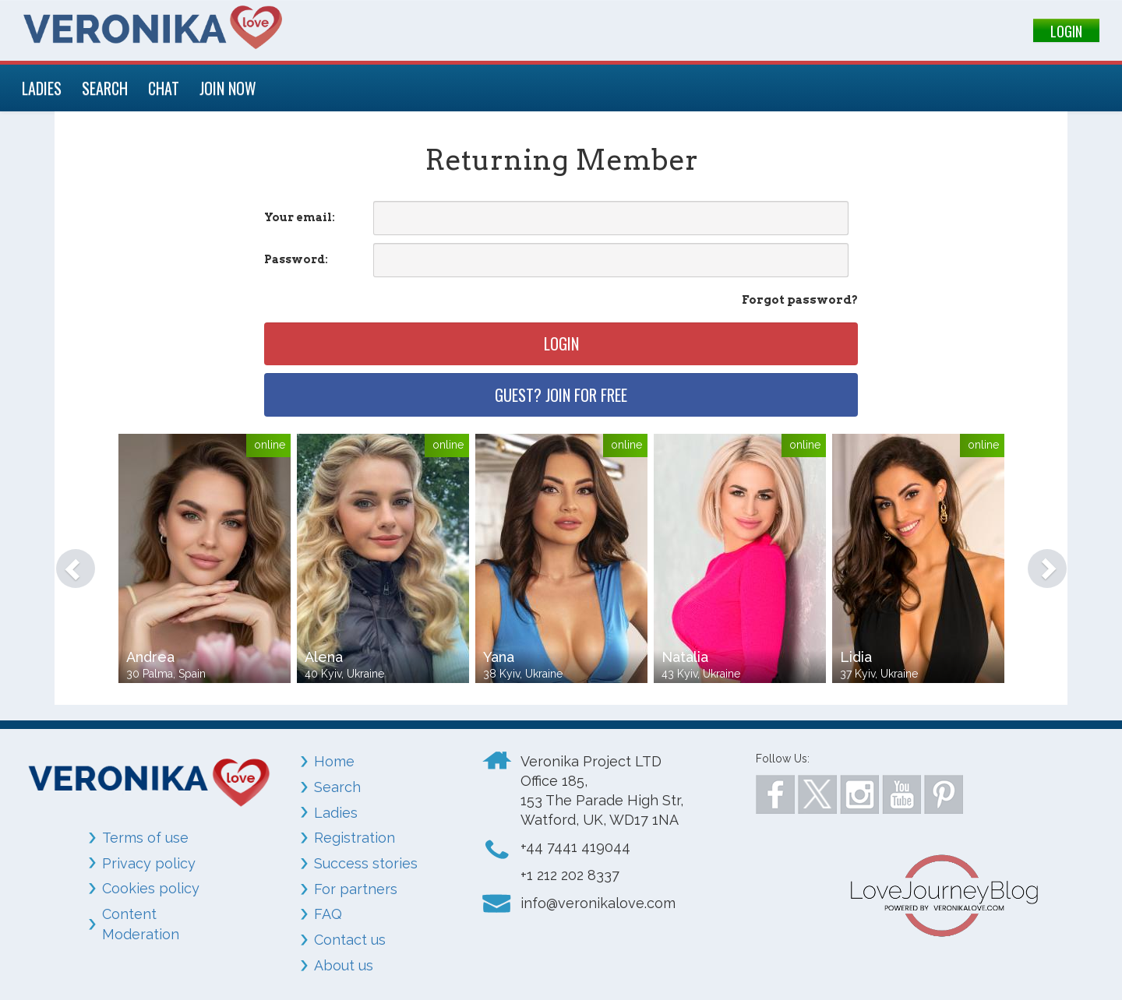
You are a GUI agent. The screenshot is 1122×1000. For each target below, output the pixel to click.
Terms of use (145, 837)
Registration (354, 837)
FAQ (328, 914)
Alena (324, 657)
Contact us (350, 939)
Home (334, 761)
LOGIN (1066, 31)
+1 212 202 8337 (569, 875)
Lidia (856, 657)
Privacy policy (149, 863)
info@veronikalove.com (598, 903)
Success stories (366, 863)
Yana (498, 657)
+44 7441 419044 (575, 847)
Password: (296, 259)
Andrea (150, 657)
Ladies (336, 813)
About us (343, 965)
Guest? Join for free (561, 395)
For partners (355, 889)
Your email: (299, 217)
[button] (67, 560)
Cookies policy (150, 888)
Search (337, 787)
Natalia (685, 657)
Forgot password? (800, 300)
